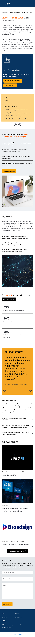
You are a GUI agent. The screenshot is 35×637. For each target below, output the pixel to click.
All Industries (21, 472)
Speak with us (10, 85)
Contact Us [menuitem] (18, 617)
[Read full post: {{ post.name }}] (17, 469)
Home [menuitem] (3, 614)
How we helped (9, 171)
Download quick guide (13, 80)
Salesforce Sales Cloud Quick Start (21, 12)
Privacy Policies (6, 627)
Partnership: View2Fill (9, 475)
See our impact (8, 299)
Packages (6, 13)
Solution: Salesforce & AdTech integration (15, 545)
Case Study (5, 472)
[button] (30, 390)
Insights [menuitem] (4, 621)
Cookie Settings (17, 634)
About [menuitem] (17, 614)
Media (13, 472)
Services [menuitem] (4, 617)
